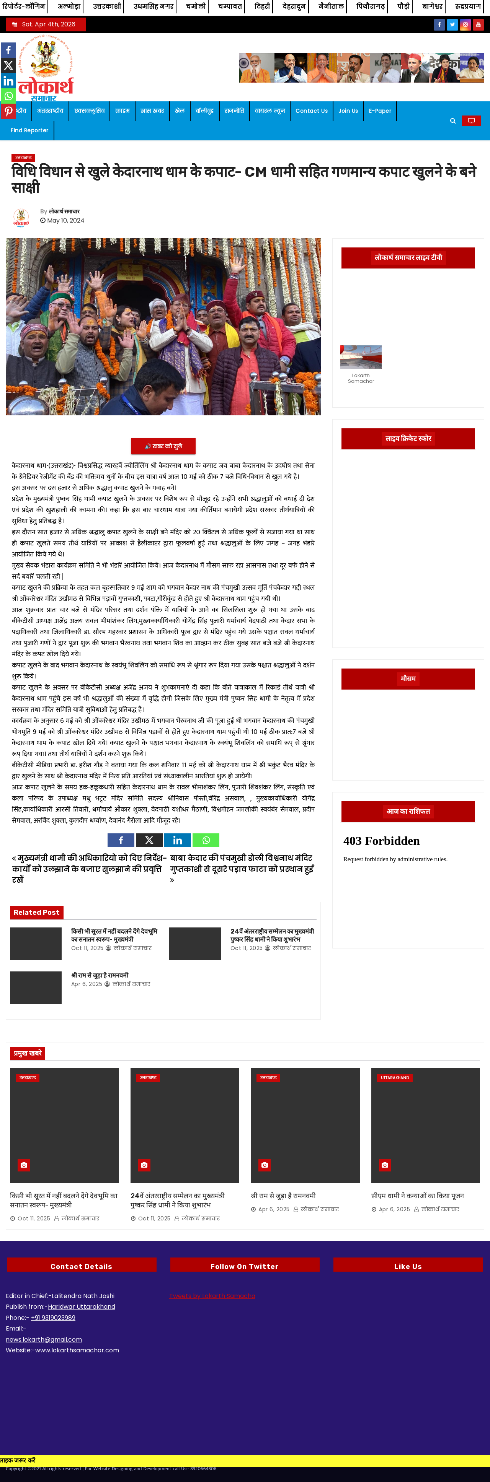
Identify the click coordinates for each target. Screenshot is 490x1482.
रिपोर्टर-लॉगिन (23, 6)
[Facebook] (121, 840)
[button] (453, 120)
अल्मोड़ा (69, 6)
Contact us (312, 111)
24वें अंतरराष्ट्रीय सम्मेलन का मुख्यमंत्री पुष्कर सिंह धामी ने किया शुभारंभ (178, 1200)
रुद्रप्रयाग (468, 6)
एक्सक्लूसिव (89, 111)
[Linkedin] (177, 840)
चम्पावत (230, 6)
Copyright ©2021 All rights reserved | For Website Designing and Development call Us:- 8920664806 (111, 1468)
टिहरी (262, 6)
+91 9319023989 (53, 1317)
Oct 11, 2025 (87, 948)
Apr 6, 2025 (87, 984)
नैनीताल (331, 6)
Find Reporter (30, 130)
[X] (149, 840)
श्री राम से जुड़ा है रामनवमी (99, 975)
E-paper (380, 111)
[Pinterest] (8, 111)
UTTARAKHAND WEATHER (408, 726)
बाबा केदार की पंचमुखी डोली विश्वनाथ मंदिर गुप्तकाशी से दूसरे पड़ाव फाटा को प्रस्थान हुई (241, 868)
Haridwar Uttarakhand (81, 1306)
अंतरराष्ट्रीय (50, 111)
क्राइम (122, 111)
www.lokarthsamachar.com (77, 1350)
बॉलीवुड (205, 111)
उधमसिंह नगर (153, 6)
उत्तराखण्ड (23, 158)
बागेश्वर (432, 6)
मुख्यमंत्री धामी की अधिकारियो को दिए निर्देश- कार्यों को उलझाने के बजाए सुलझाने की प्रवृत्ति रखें (89, 869)
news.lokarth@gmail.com (44, 1339)
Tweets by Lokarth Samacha (212, 1296)
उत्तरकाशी (107, 6)
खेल (180, 111)
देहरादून (294, 6)
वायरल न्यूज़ (270, 111)
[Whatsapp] (206, 840)
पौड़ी (403, 6)
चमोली (196, 6)
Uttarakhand (395, 1078)
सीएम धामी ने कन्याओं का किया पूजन (417, 1196)
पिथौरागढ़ (370, 6)
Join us (348, 111)
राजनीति (234, 111)
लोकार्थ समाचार (64, 211)
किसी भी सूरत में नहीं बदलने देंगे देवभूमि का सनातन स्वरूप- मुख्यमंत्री (64, 1200)
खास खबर (152, 111)
